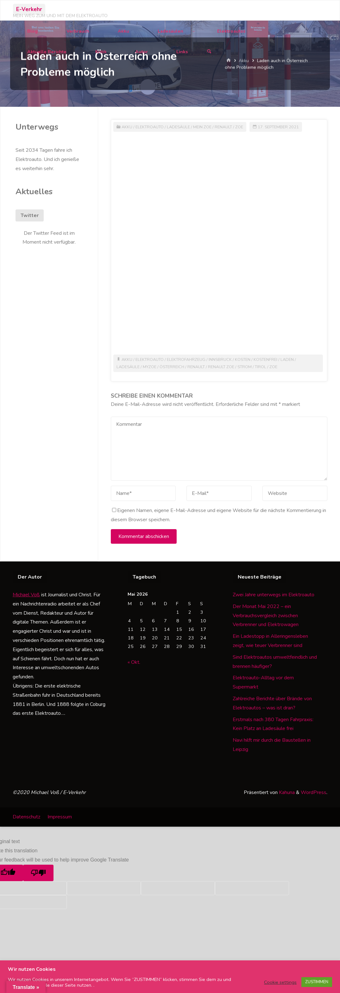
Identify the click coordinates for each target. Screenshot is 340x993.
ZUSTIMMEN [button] (316, 982)
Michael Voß (26, 594)
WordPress (313, 792)
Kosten (242, 359)
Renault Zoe (221, 367)
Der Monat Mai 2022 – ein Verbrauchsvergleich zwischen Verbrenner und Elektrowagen (266, 615)
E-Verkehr (29, 9)
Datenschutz (26, 816)
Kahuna (286, 792)
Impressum (59, 816)
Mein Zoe (202, 127)
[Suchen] (209, 52)
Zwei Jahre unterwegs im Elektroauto (273, 594)
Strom (244, 367)
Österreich (172, 367)
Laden (287, 359)
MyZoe (149, 367)
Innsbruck (220, 359)
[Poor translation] (38, 873)
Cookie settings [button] (280, 982)
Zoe (239, 127)
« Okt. (134, 662)
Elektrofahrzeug (186, 359)
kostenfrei (265, 359)
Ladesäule (178, 127)
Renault (223, 127)
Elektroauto (149, 127)
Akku (127, 127)
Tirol (260, 367)
